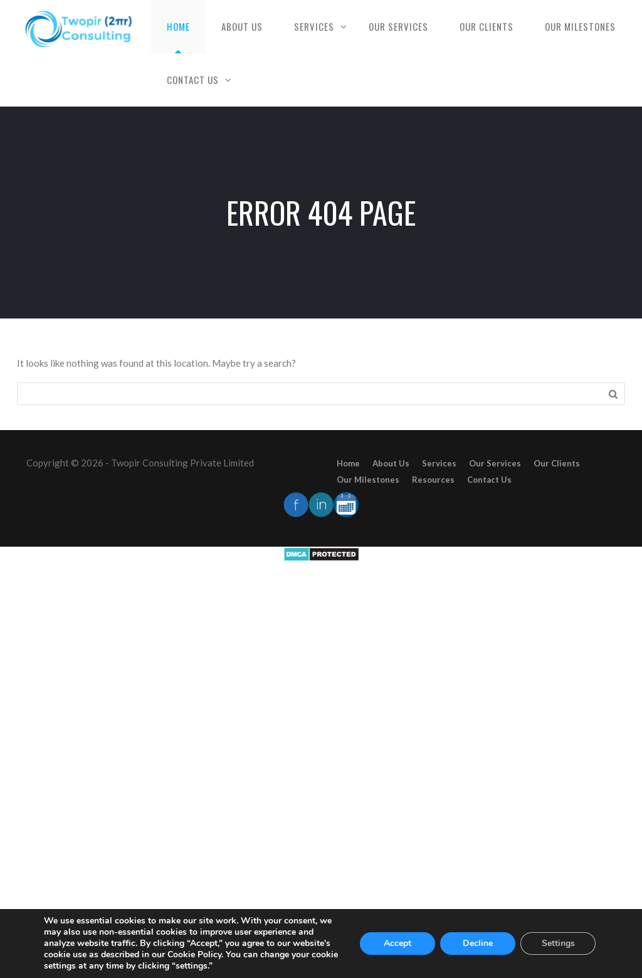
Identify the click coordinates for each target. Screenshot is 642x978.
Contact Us (193, 80)
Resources (433, 480)
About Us (242, 26)
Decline (478, 943)
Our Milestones (580, 26)
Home (178, 26)
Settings (558, 943)
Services (314, 26)
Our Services (398, 26)
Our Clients (486, 26)
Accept (397, 943)
